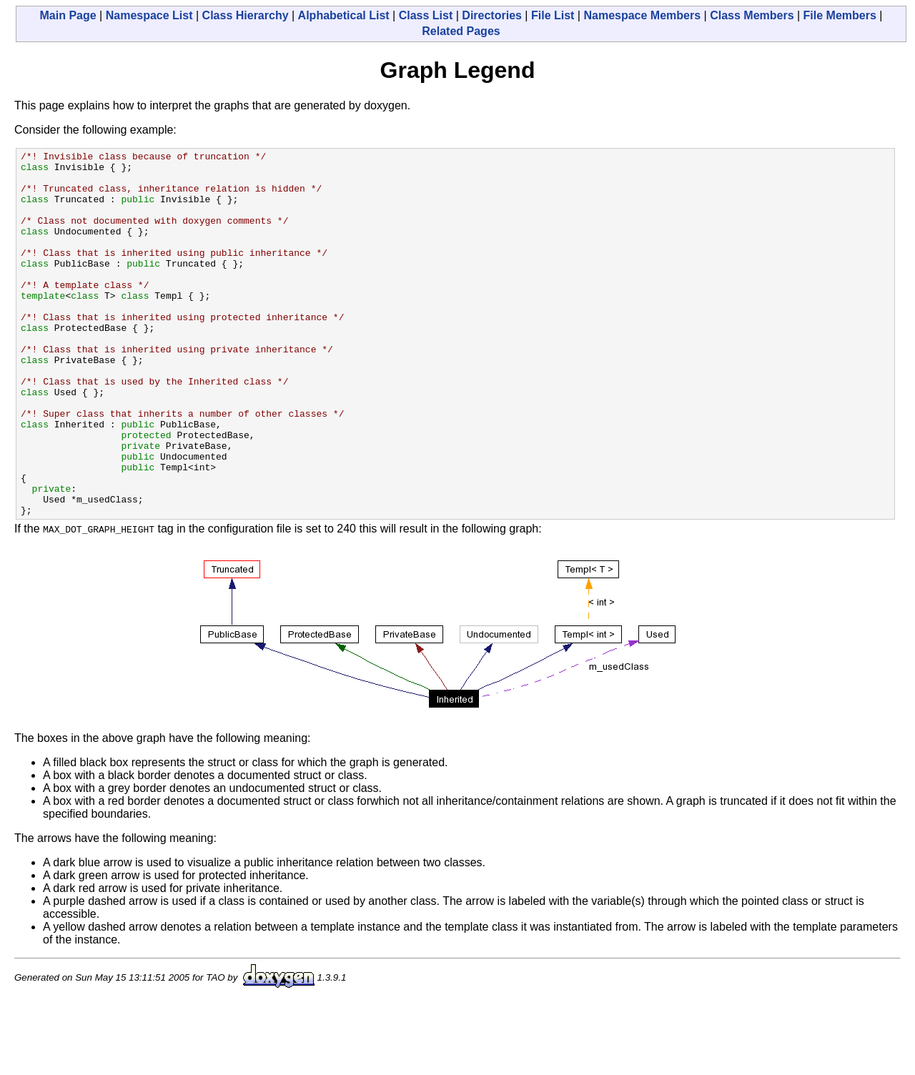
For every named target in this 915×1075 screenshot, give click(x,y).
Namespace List (149, 15)
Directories (492, 15)
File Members (839, 15)
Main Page (68, 15)
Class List (426, 15)
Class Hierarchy (245, 15)
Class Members (751, 15)
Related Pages (461, 31)
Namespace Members (642, 15)
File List (552, 15)
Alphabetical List (344, 15)
